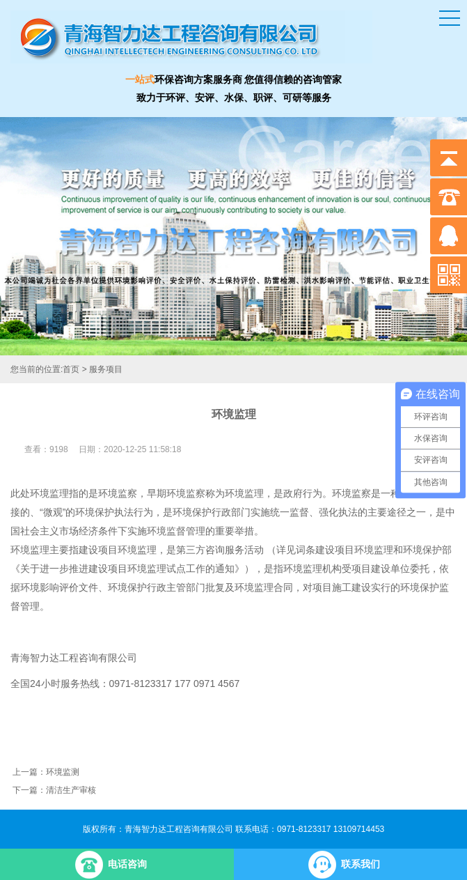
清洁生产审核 (71, 790)
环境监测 (62, 772)
